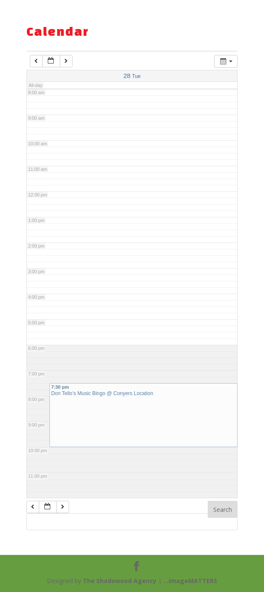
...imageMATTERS (190, 581)
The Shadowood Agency (120, 581)
